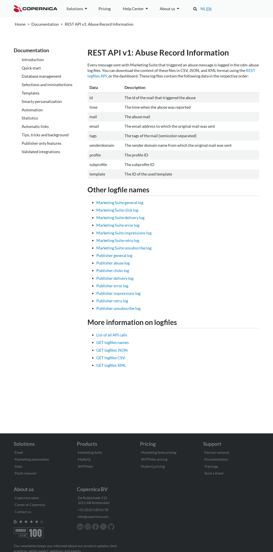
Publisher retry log (112, 300)
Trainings (211, 466)
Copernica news (27, 498)
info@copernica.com (93, 516)
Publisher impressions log (118, 293)
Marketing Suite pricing (158, 452)
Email (19, 452)
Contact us (23, 512)
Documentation (45, 24)
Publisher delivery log (114, 278)
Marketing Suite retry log (117, 240)
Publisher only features (41, 143)
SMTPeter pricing (154, 459)
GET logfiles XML (111, 365)
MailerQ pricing (153, 466)
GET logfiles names (112, 342)
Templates (31, 93)
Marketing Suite (90, 452)
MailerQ (84, 459)
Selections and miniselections (47, 84)
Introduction (33, 59)
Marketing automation (32, 459)
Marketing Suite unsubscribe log (124, 247)
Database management (41, 76)
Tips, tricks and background (45, 134)
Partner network (216, 452)
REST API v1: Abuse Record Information (99, 24)
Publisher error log (112, 285)
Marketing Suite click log (117, 210)
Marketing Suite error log (117, 225)
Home (20, 24)
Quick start (31, 68)
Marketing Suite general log (119, 202)
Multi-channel (25, 473)
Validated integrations (41, 151)
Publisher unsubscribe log (118, 308)
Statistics (30, 118)
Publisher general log (114, 255)
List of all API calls (111, 334)
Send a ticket (214, 473)
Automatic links (35, 126)
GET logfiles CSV (110, 357)
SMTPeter (85, 466)
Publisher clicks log (112, 270)
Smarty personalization (42, 101)
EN (209, 8)
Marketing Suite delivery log (120, 217)
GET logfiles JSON (112, 350)
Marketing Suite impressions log (124, 232)
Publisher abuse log (113, 263)
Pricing (105, 8)
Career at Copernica (30, 504)
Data (18, 466)
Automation (32, 109)
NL (203, 8)
